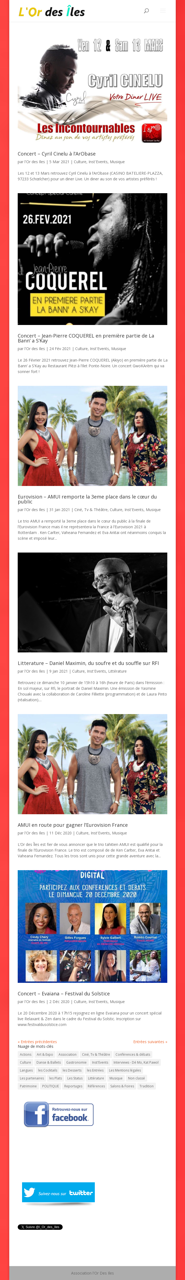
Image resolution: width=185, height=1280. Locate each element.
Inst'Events (98, 161)
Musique (117, 161)
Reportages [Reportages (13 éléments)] (73, 1086)
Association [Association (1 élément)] (68, 1054)
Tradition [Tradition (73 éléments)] (146, 1086)
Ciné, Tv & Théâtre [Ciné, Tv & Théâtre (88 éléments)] (96, 1054)
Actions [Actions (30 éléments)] (25, 1054)
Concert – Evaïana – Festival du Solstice (64, 993)
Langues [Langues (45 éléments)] (26, 1070)
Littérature (117, 671)
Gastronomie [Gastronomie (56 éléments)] (76, 1062)
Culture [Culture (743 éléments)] (25, 1062)
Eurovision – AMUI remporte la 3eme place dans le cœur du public (87, 499)
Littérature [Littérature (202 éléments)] (96, 1078)
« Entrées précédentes (37, 1041)
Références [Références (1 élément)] (96, 1086)
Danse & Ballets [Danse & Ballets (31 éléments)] (49, 1062)
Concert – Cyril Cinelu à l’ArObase (57, 153)
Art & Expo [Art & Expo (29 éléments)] (45, 1054)
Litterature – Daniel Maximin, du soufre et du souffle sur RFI (88, 663)
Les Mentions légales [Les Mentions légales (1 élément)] (125, 1070)
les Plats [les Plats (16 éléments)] (55, 1078)
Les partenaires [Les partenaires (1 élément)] (32, 1078)
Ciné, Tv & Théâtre (91, 509)
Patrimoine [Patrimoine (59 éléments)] (28, 1086)
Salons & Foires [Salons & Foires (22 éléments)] (122, 1086)
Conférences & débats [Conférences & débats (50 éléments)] (133, 1054)
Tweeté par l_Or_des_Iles (39, 1234)
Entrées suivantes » (150, 1041)
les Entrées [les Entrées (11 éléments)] (95, 1070)
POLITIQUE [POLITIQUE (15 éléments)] (50, 1086)
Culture (80, 161)
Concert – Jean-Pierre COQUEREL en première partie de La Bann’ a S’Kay (86, 338)
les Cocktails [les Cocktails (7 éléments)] (47, 1070)
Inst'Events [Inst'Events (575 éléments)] (100, 1062)
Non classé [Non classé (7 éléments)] (136, 1078)
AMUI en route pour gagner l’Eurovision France (73, 825)
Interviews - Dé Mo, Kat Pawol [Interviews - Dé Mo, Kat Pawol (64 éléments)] (136, 1062)
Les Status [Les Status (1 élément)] (75, 1078)
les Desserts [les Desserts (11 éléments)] (72, 1070)
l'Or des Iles (35, 161)
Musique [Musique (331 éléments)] (116, 1078)
